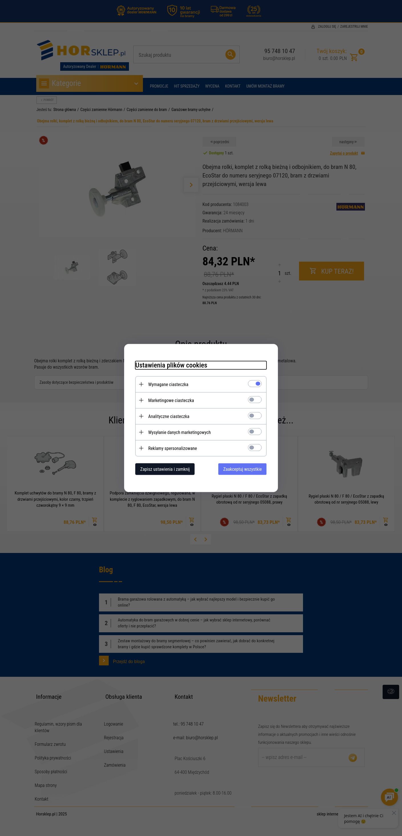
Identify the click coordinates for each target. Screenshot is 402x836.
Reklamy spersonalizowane (172, 448)
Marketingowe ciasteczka (171, 400)
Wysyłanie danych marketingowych (179, 432)
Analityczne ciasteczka (168, 416)
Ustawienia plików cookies (171, 365)
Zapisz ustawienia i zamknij (165, 469)
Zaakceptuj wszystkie (242, 469)
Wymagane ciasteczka (168, 384)
